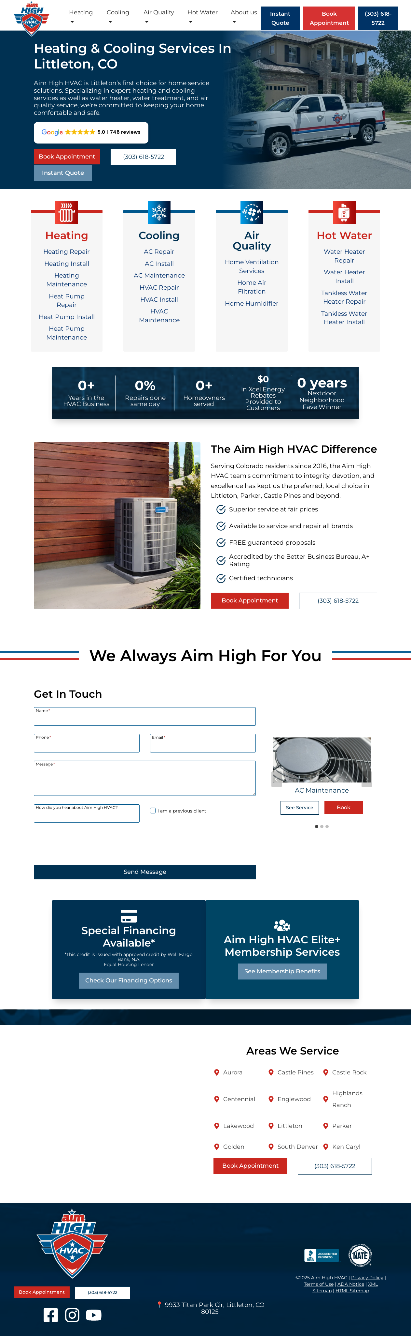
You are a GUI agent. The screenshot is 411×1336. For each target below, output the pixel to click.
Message (45, 764)
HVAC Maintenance (159, 316)
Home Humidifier (252, 303)
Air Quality (159, 12)
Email (158, 737)
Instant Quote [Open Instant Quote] (280, 18)
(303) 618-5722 (143, 156)
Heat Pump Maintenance (66, 333)
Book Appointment (329, 18)
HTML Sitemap (352, 1291)
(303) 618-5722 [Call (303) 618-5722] (378, 18)
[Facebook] (51, 1315)
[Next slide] (367, 779)
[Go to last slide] (276, 779)
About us (244, 12)
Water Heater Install (344, 276)
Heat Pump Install (67, 317)
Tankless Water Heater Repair (344, 297)
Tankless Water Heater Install (344, 318)
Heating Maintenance (66, 280)
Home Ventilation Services (252, 266)
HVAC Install (159, 299)
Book (343, 807)
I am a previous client (182, 811)
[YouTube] (94, 1315)
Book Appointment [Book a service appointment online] (67, 156)
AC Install (159, 263)
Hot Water (202, 12)
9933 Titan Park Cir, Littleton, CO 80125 (215, 1308)
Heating (81, 12)
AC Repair (159, 251)
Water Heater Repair (344, 256)
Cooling (118, 12)
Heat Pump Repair (67, 301)
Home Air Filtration (252, 287)
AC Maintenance (159, 275)
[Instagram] (72, 1315)
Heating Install (66, 263)
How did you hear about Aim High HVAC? (77, 807)
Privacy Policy (367, 1278)
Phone (43, 737)
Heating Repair (66, 251)
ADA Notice (350, 1284)
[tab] (316, 826)
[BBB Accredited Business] (321, 1255)
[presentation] (83, 843)
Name (43, 710)
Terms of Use (319, 1284)
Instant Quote (63, 172)
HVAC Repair (159, 287)
